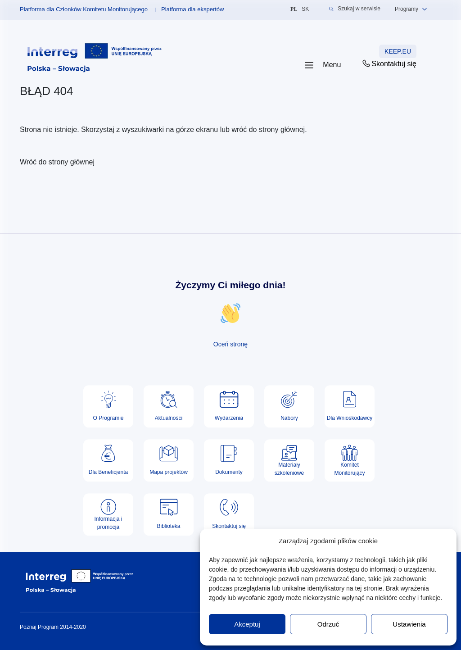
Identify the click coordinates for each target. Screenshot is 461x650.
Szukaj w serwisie (354, 8)
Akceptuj (247, 624)
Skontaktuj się (388, 63)
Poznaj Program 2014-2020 (53, 627)
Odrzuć (328, 624)
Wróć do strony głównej (57, 162)
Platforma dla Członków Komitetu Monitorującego (84, 9)
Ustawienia (409, 624)
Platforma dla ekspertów (192, 9)
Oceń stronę (230, 344)
